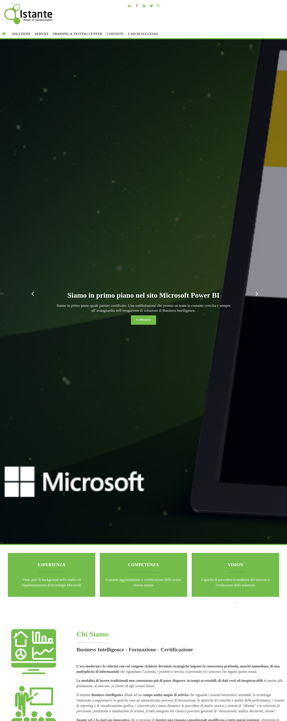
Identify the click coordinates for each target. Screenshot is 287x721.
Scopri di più (143, 320)
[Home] (4, 33)
